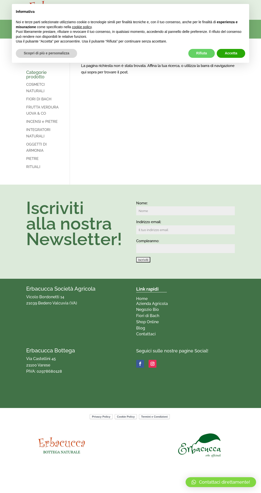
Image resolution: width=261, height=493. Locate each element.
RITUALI (33, 167)
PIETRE (32, 158)
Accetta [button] (231, 53)
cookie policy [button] (81, 27)
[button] (221, 482)
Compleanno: (147, 241)
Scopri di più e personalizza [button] (46, 53)
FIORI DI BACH (38, 99)
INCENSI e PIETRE (42, 121)
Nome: (142, 203)
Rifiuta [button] (201, 53)
